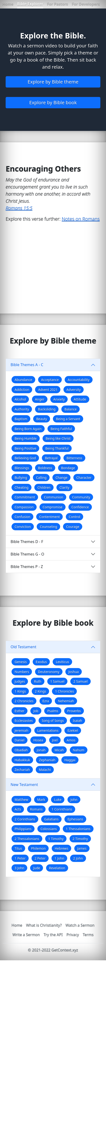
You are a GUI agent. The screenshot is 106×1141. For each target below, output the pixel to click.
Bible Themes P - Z (27, 566)
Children (43, 487)
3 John (19, 868)
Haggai (69, 760)
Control (74, 516)
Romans (36, 809)
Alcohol (20, 399)
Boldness (45, 468)
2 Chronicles (24, 701)
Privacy (73, 934)
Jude (36, 868)
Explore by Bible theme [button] (53, 82)
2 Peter (40, 858)
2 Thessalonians (27, 838)
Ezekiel (72, 730)
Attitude (80, 399)
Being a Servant (68, 419)
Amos (71, 740)
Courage (72, 526)
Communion (53, 497)
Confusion (22, 516)
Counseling (48, 526)
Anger (39, 399)
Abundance (23, 379)
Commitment (25, 497)
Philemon (38, 848)
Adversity (74, 389)
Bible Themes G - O (27, 554)
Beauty (41, 419)
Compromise (52, 507)
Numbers (22, 671)
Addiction (22, 389)
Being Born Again (28, 428)
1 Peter (20, 858)
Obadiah (21, 750)
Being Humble (26, 438)
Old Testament (23, 646)
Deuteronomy (48, 671)
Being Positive (25, 448)
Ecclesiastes (24, 720)
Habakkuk (22, 760)
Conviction (23, 526)
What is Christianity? (44, 925)
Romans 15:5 (19, 208)
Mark (41, 799)
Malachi (45, 769)
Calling (41, 477)
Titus (18, 848)
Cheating (21, 487)
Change (61, 477)
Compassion (24, 507)
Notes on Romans (81, 219)
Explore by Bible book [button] (53, 102)
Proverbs (74, 711)
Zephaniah (47, 760)
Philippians (23, 829)
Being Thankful (57, 448)
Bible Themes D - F (27, 541)
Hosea (38, 740)
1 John (59, 858)
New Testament (24, 784)
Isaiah (77, 720)
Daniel (19, 740)
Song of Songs (53, 720)
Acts (18, 809)
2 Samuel (80, 681)
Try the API (53, 934)
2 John (78, 858)
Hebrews (61, 848)
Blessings (22, 468)
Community (81, 497)
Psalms (52, 711)
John (74, 799)
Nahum (78, 750)
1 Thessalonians (78, 829)
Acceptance (50, 379)
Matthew (21, 799)
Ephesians (75, 819)
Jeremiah (21, 730)
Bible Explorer (30, 3)
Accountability (79, 379)
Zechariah (22, 769)
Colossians (48, 829)
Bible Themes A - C (27, 364)
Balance (70, 409)
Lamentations (48, 730)
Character (83, 477)
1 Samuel (57, 681)
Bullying (21, 477)
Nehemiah (66, 701)
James (81, 848)
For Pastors (57, 3)
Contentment (49, 516)
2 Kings (40, 691)
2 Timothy (80, 838)
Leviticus (62, 662)
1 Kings (20, 691)
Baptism (21, 419)
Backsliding (47, 409)
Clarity (64, 487)
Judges (20, 681)
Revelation (57, 868)
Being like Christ (58, 438)
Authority (22, 409)
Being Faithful (61, 428)
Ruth (37, 681)
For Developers (86, 3)
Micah (59, 750)
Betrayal (51, 458)
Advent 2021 (47, 389)
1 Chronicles (64, 691)
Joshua (73, 671)
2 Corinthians (25, 819)
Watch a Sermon (80, 925)
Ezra (46, 701)
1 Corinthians (61, 809)
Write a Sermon (26, 934)
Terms (88, 934)
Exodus (41, 662)
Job (35, 711)
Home (7, 3)
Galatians (51, 819)
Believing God (25, 458)
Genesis (21, 662)
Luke (57, 799)
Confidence (80, 507)
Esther (19, 711)
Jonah (41, 750)
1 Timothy (55, 838)
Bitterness (74, 458)
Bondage (68, 468)
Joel (55, 740)
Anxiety (59, 399)
